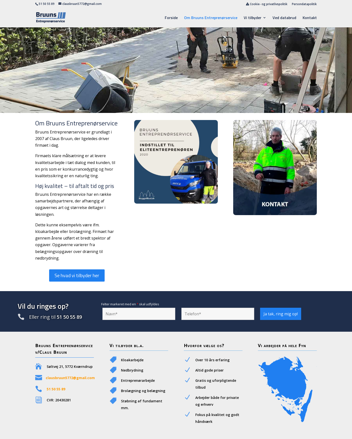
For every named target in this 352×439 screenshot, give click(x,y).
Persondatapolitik (304, 4)
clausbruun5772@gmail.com (70, 377)
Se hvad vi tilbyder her (77, 275)
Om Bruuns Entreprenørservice (210, 18)
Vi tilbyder (252, 18)
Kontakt (310, 18)
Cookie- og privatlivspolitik (266, 4)
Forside (171, 18)
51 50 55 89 (47, 4)
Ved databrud (284, 18)
